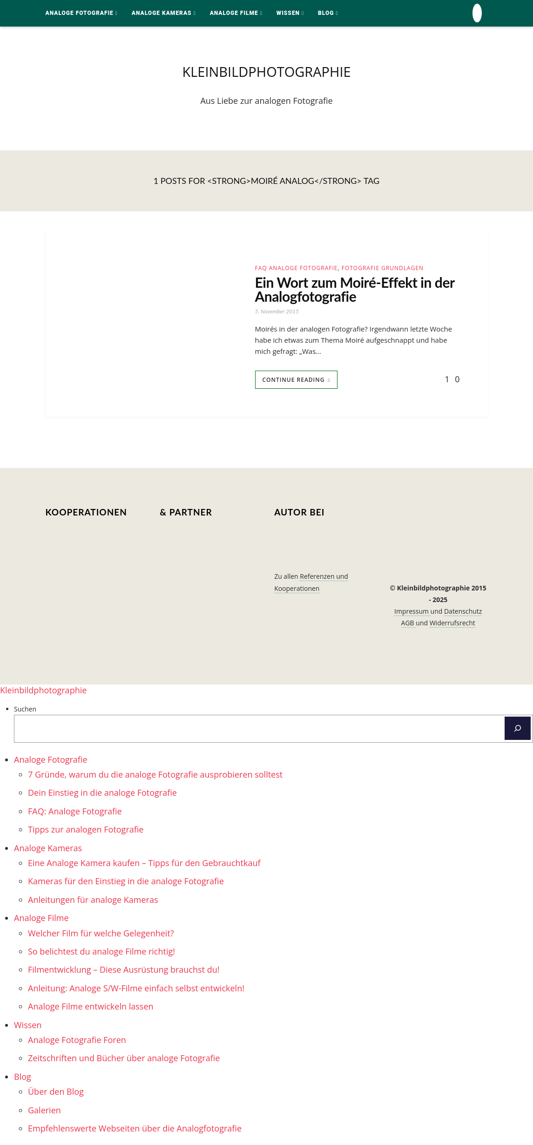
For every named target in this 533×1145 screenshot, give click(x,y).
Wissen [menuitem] (27, 1024)
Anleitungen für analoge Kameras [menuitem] (93, 899)
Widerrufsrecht (452, 622)
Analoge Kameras (162, 13)
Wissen (288, 13)
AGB (408, 622)
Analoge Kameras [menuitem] (48, 848)
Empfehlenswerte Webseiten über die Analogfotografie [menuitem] (135, 1128)
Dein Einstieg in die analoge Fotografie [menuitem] (102, 792)
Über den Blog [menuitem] (56, 1091)
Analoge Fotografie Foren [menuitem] (77, 1039)
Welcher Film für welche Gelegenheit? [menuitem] (101, 933)
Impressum (412, 611)
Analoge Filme (234, 13)
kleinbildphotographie (266, 71)
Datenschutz (463, 611)
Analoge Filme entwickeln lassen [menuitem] (91, 1006)
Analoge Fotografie (80, 13)
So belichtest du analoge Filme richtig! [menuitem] (101, 951)
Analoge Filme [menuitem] (41, 917)
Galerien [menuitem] (44, 1110)
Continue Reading (294, 380)
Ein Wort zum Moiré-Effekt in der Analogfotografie (355, 289)
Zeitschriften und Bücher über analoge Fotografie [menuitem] (124, 1058)
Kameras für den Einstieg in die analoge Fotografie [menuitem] (126, 881)
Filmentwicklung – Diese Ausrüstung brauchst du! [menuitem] (123, 969)
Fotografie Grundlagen (383, 268)
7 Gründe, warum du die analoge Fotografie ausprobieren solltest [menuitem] (155, 774)
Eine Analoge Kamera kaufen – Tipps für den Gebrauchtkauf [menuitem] (144, 862)
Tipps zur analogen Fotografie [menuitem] (85, 829)
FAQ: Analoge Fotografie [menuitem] (75, 811)
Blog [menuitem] (22, 1076)
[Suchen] (518, 728)
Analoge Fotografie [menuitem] (51, 759)
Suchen (25, 709)
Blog (326, 13)
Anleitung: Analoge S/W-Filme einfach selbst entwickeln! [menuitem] (136, 988)
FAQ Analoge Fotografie (296, 268)
